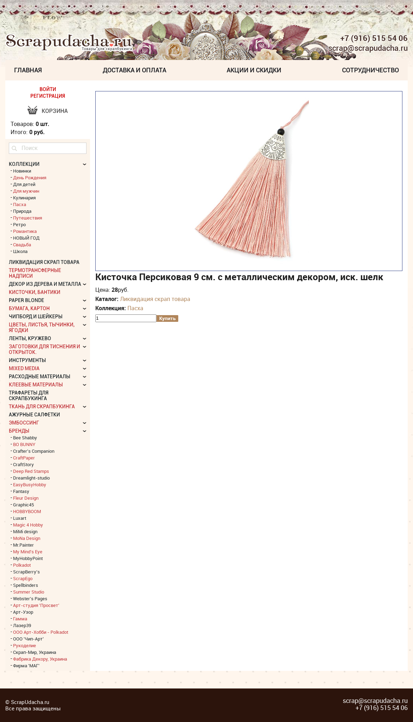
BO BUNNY (24, 444)
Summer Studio (28, 592)
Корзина (55, 111)
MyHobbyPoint (28, 558)
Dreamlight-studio (31, 478)
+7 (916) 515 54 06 (374, 38)
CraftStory (23, 464)
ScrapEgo (22, 578)
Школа (20, 251)
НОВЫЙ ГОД (26, 238)
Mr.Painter (23, 545)
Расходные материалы (39, 376)
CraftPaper (24, 458)
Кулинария (24, 197)
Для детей (24, 184)
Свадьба (22, 244)
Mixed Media (24, 368)
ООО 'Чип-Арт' (28, 639)
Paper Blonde (26, 300)
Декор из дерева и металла (45, 284)
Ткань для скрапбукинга (42, 406)
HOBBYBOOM (27, 511)
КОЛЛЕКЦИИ (24, 164)
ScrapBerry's (26, 571)
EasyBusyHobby (29, 484)
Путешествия (27, 218)
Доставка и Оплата (134, 70)
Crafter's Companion (33, 451)
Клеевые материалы (36, 384)
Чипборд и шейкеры (35, 316)
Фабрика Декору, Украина (40, 659)
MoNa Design (26, 538)
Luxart (19, 518)
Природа (22, 211)
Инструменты (27, 360)
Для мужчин (26, 191)
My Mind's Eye (27, 551)
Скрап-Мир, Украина (34, 652)
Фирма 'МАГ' (26, 665)
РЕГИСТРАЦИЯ (47, 96)
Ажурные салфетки (34, 414)
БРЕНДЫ (19, 431)
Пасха (135, 308)
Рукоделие (24, 645)
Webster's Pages (30, 598)
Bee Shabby (25, 437)
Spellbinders (25, 585)
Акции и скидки (254, 70)
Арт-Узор (23, 612)
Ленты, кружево (30, 338)
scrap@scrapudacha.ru (368, 48)
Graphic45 (23, 504)
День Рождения (29, 177)
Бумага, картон (29, 308)
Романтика (25, 231)
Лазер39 (22, 625)
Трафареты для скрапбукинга (28, 395)
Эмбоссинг (24, 423)
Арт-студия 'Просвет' (36, 605)
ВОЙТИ (48, 89)
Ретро (19, 224)
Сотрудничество (370, 70)
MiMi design (25, 531)
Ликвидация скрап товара (155, 299)
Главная (28, 70)
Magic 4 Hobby (28, 525)
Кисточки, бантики (34, 292)
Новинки (22, 171)
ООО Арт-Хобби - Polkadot (40, 632)
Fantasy (21, 491)
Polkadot (22, 565)
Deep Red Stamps (31, 471)
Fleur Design (25, 498)
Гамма (20, 618)
